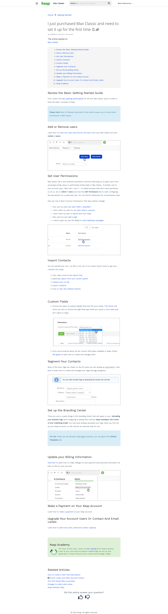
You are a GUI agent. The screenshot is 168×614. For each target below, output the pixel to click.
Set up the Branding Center (67, 70)
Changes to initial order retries (60, 584)
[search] (92, 3)
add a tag (72, 217)
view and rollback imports (70, 289)
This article (108, 306)
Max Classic (53, 42)
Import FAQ (77, 275)
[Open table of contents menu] (38, 3)
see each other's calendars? (79, 207)
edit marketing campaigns (93, 220)
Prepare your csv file (61, 282)
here (118, 195)
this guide (56, 354)
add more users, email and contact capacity (77, 528)
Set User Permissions (64, 56)
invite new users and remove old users (75, 133)
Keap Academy (62, 83)
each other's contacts (86, 210)
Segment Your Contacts (66, 66)
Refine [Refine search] (73, 3)
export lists (77, 214)
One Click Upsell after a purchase (61, 581)
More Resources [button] (125, 3)
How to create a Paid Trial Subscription (64, 575)
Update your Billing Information (69, 73)
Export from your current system (74, 279)
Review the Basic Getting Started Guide (72, 50)
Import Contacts (63, 60)
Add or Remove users (65, 53)
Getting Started (64, 15)
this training (91, 549)
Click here (52, 463)
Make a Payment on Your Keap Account (72, 77)
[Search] (109, 3)
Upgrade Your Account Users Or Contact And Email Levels (79, 80)
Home (50, 15)
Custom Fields (62, 63)
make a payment (66, 512)
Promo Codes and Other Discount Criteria (66, 578)
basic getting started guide (72, 99)
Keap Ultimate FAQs (56, 587)
